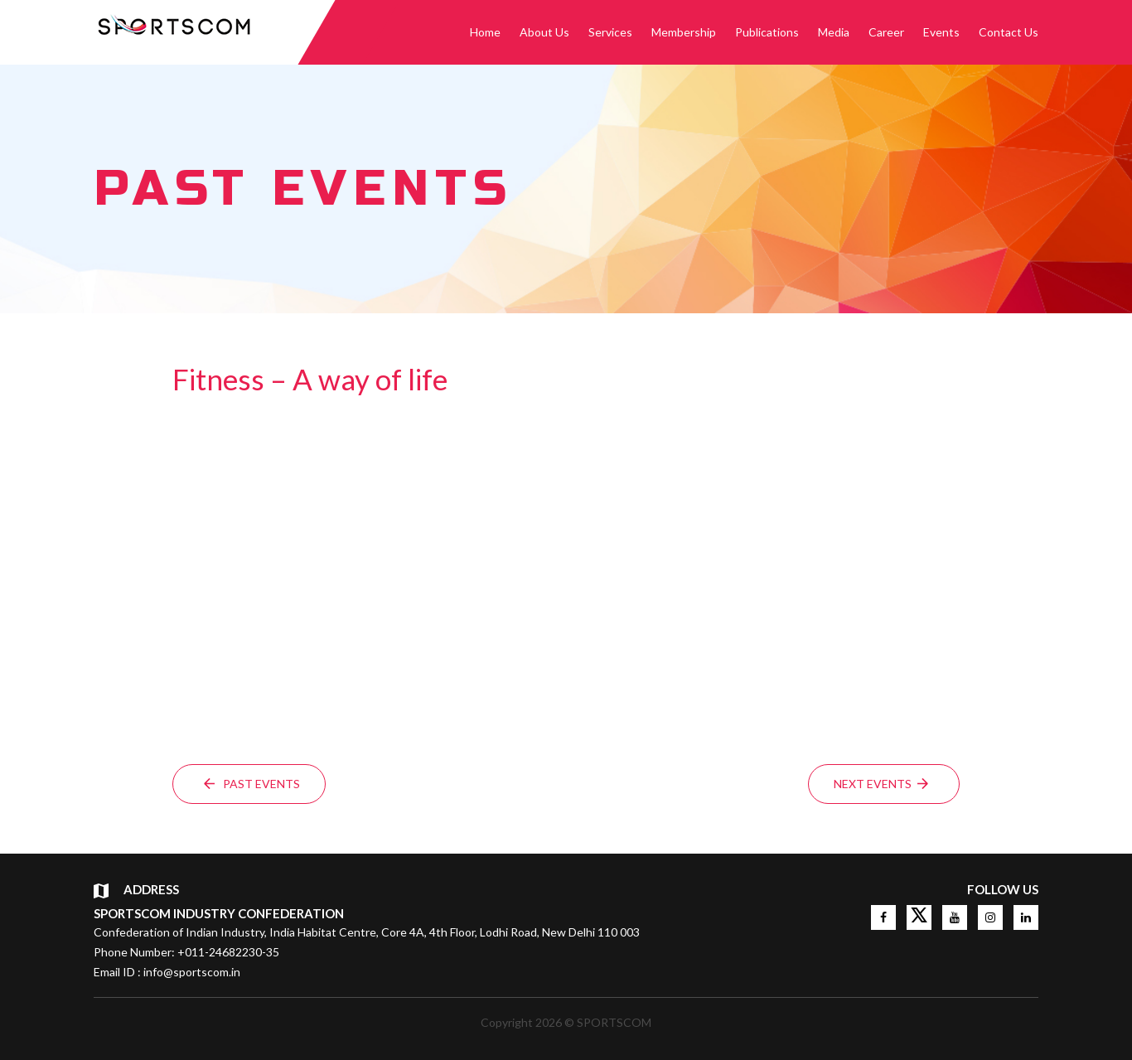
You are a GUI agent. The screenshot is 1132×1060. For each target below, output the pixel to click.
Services (610, 32)
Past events (252, 784)
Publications (767, 32)
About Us (544, 32)
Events (941, 32)
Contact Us (1008, 32)
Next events (881, 784)
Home (485, 32)
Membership (683, 32)
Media (833, 32)
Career (886, 32)
